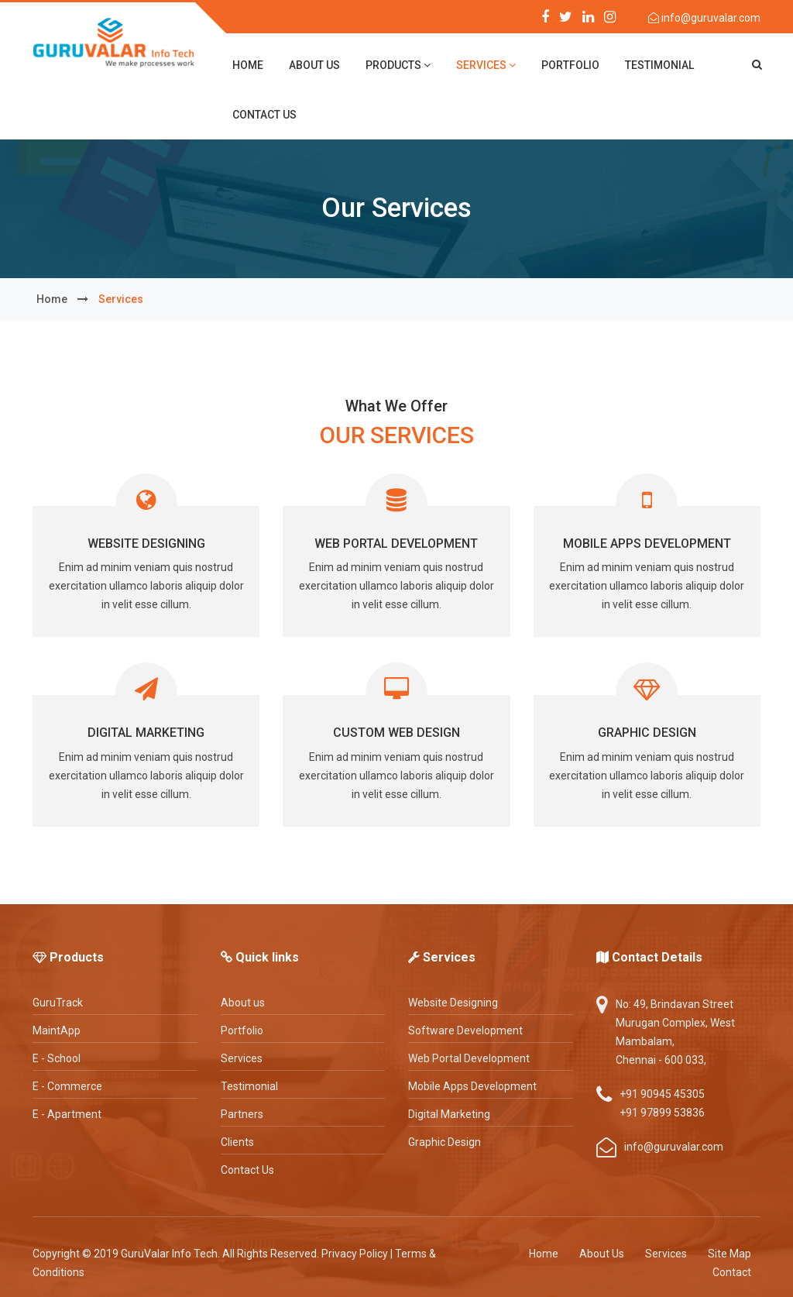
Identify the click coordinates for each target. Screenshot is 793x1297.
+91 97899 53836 (662, 1112)
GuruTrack (58, 1002)
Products (398, 65)
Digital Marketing (146, 732)
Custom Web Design (396, 732)
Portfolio (570, 65)
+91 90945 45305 (662, 1094)
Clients (237, 1142)
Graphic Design (647, 732)
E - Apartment (67, 1114)
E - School (57, 1058)
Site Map (729, 1253)
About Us (601, 1253)
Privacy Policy (354, 1253)
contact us (264, 114)
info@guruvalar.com (709, 18)
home (247, 65)
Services (486, 65)
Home (543, 1253)
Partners (242, 1114)
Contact (731, 1272)
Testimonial (659, 65)
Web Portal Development (396, 543)
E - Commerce (67, 1086)
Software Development (465, 1030)
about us (314, 65)
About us (243, 1002)
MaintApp (57, 1030)
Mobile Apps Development (647, 543)
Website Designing (146, 543)
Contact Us (247, 1170)
